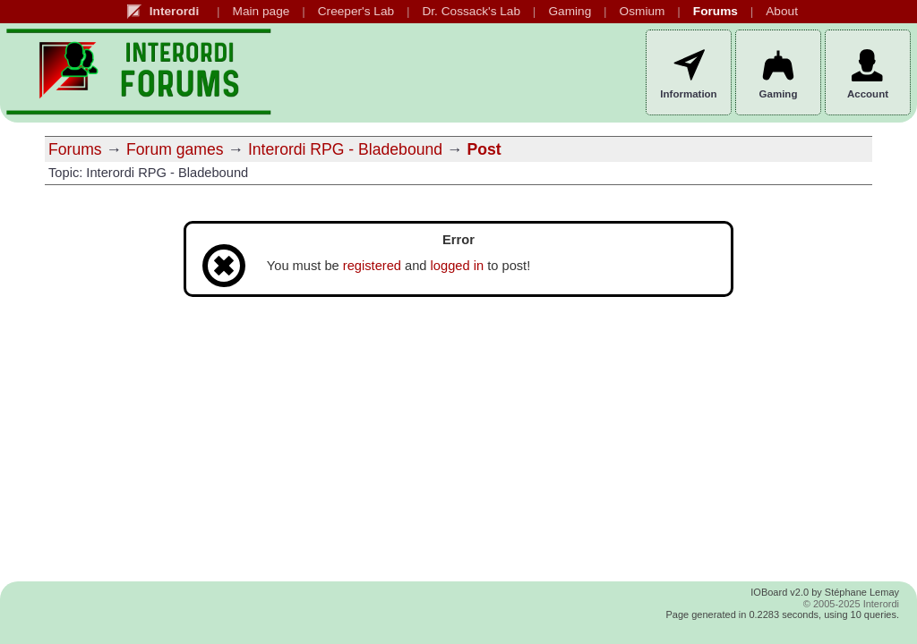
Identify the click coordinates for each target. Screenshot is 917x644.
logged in (457, 265)
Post (484, 149)
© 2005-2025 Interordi (851, 603)
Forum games (175, 149)
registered (372, 265)
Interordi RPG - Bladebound (345, 149)
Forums (75, 149)
